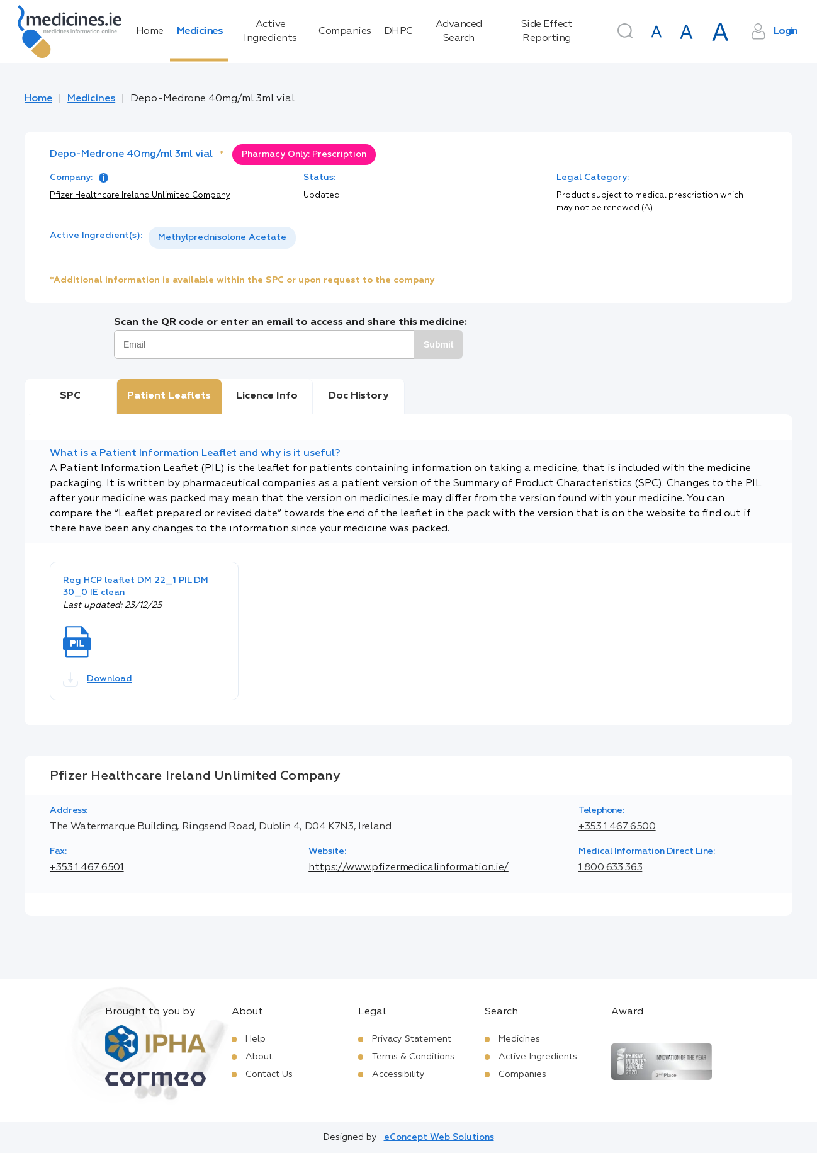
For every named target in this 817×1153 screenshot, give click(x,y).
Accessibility (398, 1074)
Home (150, 31)
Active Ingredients (270, 31)
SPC (70, 396)
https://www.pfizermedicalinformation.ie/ (408, 868)
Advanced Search (459, 31)
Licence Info (267, 396)
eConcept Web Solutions (439, 1137)
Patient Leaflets (169, 396)
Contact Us (269, 1074)
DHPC (398, 31)
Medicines (199, 31)
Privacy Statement (411, 1039)
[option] (222, 238)
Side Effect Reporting (547, 31)
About (259, 1056)
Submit (438, 344)
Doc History (358, 396)
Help (255, 1039)
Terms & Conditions (413, 1056)
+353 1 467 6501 (87, 868)
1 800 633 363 (610, 868)
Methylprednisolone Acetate (222, 237)
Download (97, 679)
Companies (344, 31)
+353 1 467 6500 (617, 827)
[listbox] (222, 238)
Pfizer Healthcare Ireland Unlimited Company (140, 195)
